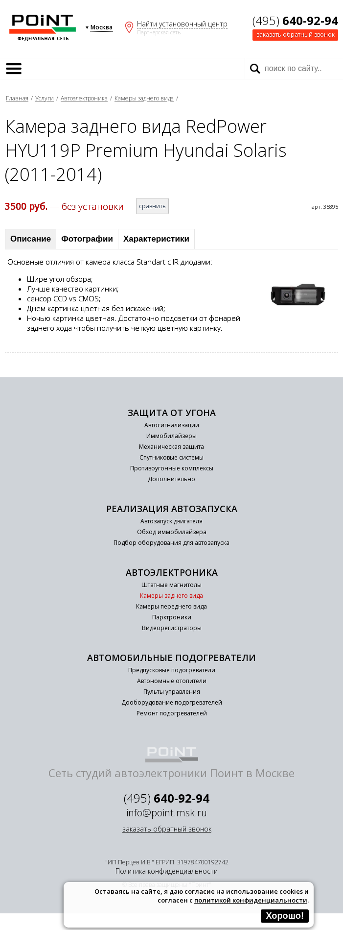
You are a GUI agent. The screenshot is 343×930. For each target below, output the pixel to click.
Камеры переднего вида (171, 606)
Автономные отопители (171, 681)
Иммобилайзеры (171, 436)
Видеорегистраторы (172, 628)
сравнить (152, 206)
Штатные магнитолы (171, 585)
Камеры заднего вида (144, 98)
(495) (295, 20)
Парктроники (171, 617)
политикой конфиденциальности (250, 900)
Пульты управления (171, 691)
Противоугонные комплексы (171, 468)
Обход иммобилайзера (171, 532)
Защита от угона (172, 412)
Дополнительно (171, 479)
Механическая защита (171, 446)
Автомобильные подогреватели (171, 657)
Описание (30, 239)
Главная (17, 98)
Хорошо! (285, 916)
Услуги (44, 98)
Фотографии (87, 239)
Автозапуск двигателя (171, 521)
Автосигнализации (171, 425)
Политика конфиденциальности (166, 871)
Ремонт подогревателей (172, 713)
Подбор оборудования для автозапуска (171, 542)
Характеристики (156, 239)
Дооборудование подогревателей (171, 702)
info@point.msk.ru (166, 812)
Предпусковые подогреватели (171, 670)
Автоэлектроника (84, 98)
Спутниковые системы (171, 457)
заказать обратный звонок (295, 34)
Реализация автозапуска (171, 508)
